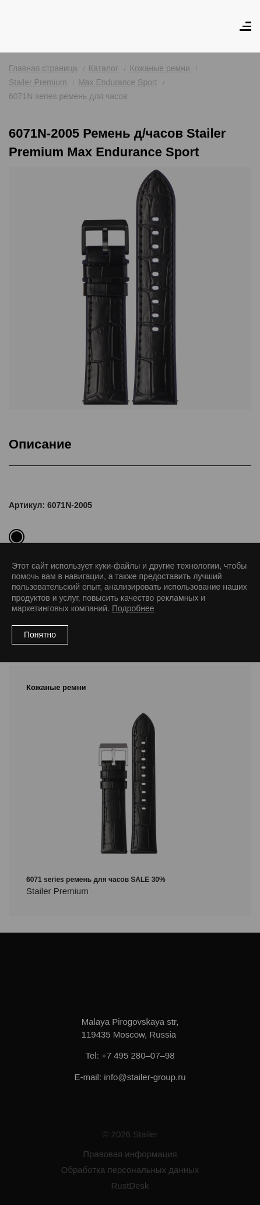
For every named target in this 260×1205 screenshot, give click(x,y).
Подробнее (133, 608)
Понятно (40, 634)
